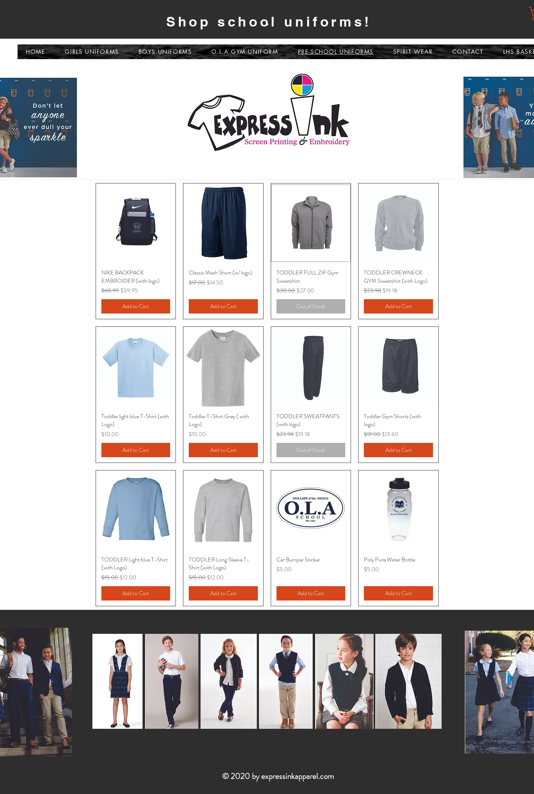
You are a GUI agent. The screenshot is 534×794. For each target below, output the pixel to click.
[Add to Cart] (135, 306)
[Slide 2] (267, 24)
